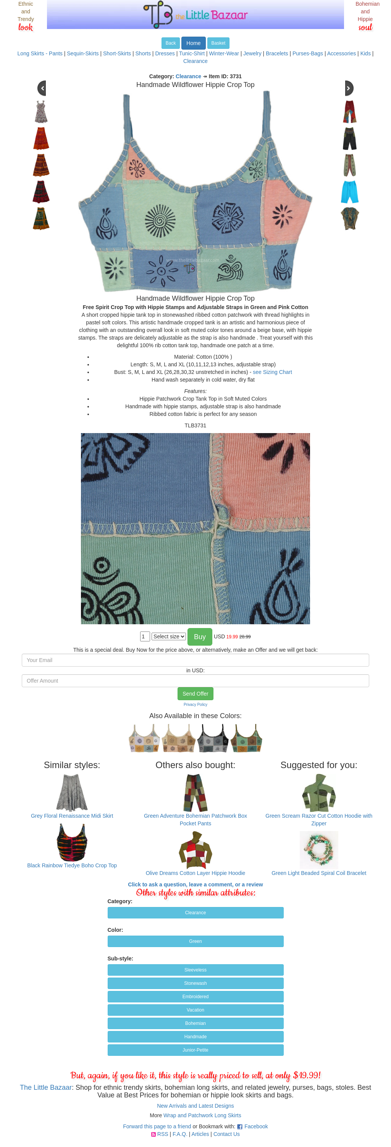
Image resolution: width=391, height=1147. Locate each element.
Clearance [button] (195, 912)
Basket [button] (219, 43)
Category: (120, 901)
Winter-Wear (224, 53)
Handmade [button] (195, 1036)
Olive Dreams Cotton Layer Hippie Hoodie (196, 873)
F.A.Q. (180, 1134)
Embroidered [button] (196, 996)
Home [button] (193, 43)
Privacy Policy (195, 704)
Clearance (195, 61)
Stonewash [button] (195, 983)
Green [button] (195, 941)
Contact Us (226, 1134)
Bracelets (277, 53)
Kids (365, 53)
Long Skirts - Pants (40, 53)
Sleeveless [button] (195, 970)
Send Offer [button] (195, 694)
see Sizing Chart (272, 372)
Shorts (143, 53)
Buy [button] (200, 637)
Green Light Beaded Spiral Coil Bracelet (318, 873)
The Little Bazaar (46, 1087)
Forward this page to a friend (157, 1126)
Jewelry (252, 53)
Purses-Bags (307, 53)
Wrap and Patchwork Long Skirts (202, 1115)
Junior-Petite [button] (195, 1050)
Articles (200, 1134)
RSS (162, 1134)
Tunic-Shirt (192, 53)
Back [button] (171, 43)
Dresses (164, 53)
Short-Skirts (117, 53)
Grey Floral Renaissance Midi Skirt (72, 816)
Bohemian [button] (195, 1023)
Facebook (256, 1126)
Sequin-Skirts (83, 53)
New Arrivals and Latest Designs (195, 1106)
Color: (115, 930)
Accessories (341, 53)
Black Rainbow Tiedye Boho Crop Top (72, 865)
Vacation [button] (195, 1010)
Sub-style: (121, 958)
